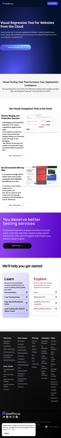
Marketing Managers (23, 365)
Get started (53, 3)
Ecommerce (21, 356)
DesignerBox (54, 401)
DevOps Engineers (23, 353)
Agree (7, 433)
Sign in (34, 346)
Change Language (51, 427)
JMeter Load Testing (9, 349)
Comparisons (35, 364)
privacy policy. (11, 429)
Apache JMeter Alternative (44, 373)
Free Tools (54, 341)
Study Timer (54, 398)
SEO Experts (21, 341)
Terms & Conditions (45, 422)
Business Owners (22, 370)
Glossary (53, 344)
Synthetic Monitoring (9, 360)
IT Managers (21, 359)
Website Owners (22, 362)
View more (6, 389)
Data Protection (36, 424)
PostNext (53, 387)
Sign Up (34, 349)
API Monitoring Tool (8, 352)
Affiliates (34, 352)
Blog (33, 358)
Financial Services (23, 383)
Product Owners (22, 350)
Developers (21, 344)
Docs (33, 355)
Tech (33, 361)
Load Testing (6, 346)
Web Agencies (21, 347)
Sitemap (34, 367)
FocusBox (53, 390)
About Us (53, 379)
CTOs (19, 368)
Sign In (44, 3)
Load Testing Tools (53, 359)
